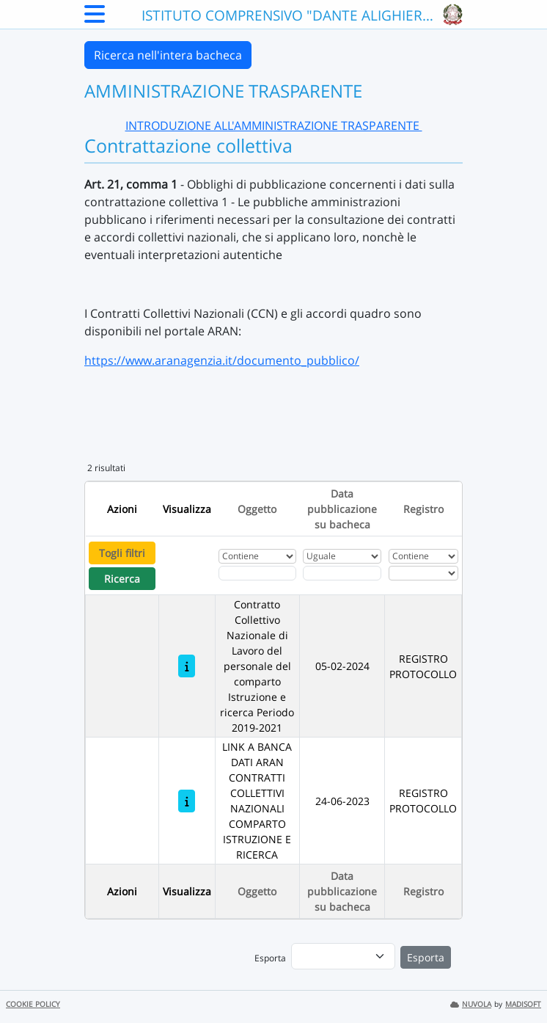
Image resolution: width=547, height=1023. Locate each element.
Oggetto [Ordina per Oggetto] (257, 509)
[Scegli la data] (342, 573)
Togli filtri (122, 553)
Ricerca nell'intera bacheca (168, 55)
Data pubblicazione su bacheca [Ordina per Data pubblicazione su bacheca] (342, 509)
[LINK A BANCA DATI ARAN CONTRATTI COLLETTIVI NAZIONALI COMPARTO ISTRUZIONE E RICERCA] (186, 801)
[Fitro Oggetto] (257, 573)
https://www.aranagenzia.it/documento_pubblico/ (221, 360)
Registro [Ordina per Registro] (423, 509)
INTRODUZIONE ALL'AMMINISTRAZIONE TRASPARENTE (273, 125)
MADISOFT (523, 1004)
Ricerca (122, 579)
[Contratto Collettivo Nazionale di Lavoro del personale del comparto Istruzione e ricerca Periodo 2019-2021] (186, 666)
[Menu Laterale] (94, 18)
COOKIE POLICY (33, 1004)
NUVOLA (470, 1004)
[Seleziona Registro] (423, 573)
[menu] (343, 956)
